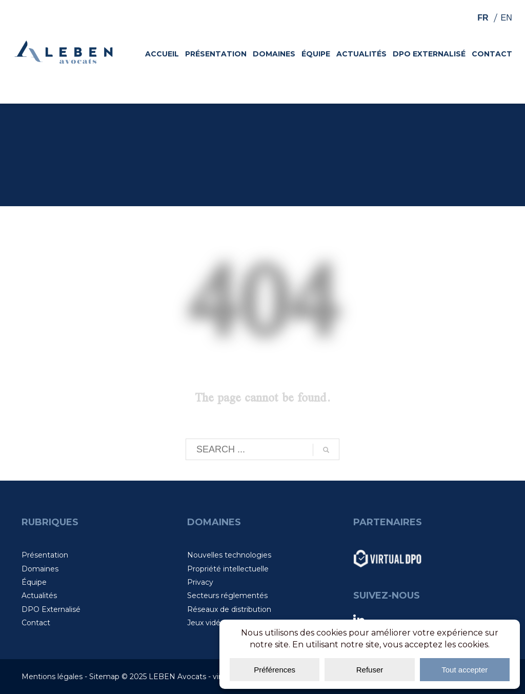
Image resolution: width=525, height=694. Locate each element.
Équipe (34, 582)
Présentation (45, 555)
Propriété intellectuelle (228, 568)
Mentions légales (52, 676)
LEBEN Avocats (177, 676)
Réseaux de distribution (229, 609)
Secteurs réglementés (227, 595)
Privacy (200, 582)
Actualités (39, 595)
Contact (36, 622)
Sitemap (104, 676)
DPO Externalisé (51, 609)
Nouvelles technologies (229, 555)
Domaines (40, 568)
